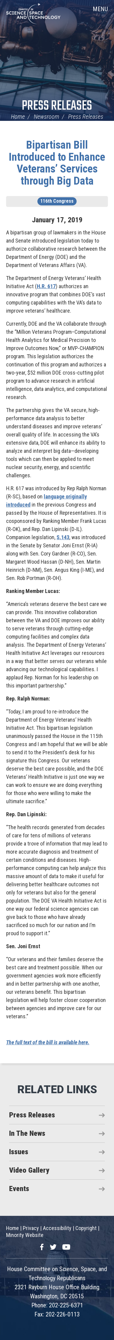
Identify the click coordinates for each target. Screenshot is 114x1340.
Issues (18, 1152)
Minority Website (24, 1235)
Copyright (86, 1228)
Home (18, 116)
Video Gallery (29, 1170)
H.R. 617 (46, 286)
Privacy (31, 1228)
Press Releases (57, 106)
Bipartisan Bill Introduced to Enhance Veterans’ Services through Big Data (57, 163)
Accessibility (57, 1228)
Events (19, 1188)
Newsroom (46, 116)
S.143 (63, 537)
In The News (27, 1133)
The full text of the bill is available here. (47, 1042)
